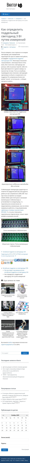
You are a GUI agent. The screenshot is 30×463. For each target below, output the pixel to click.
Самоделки (19, 18)
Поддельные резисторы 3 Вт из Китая (8, 295)
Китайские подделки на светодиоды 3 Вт (13, 252)
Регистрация (25, 449)
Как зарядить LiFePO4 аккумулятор (22, 313)
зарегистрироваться (7, 344)
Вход (26, 460)
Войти (4, 450)
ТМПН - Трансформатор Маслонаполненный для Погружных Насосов (13, 376)
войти (10, 342)
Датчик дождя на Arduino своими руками (15, 367)
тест (2, 49)
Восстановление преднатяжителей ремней (22, 296)
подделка (5, 47)
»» (27, 415)
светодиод (12, 47)
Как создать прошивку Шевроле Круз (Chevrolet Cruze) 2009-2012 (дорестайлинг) (14, 371)
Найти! (25, 353)
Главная (3, 18)
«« (3, 415)
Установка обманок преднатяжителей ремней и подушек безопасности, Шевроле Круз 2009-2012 (22, 335)
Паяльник (10, 18)
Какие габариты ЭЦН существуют (12, 399)
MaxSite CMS (21, 458)
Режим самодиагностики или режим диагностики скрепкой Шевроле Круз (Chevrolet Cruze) (8, 334)
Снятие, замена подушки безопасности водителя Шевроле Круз (7, 314)
